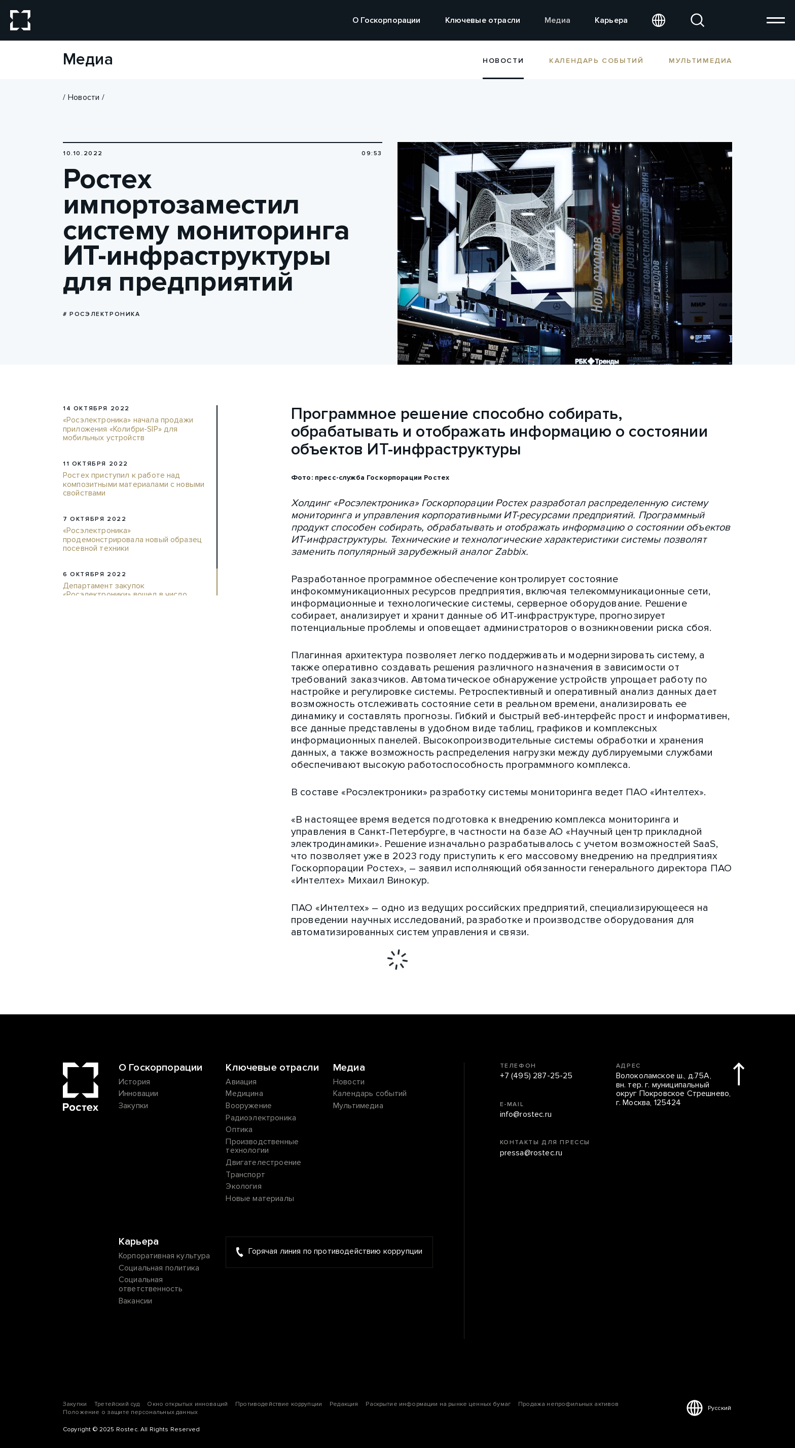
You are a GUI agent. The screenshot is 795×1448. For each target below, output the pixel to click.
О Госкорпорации (386, 20)
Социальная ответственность (151, 1284)
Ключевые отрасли (483, 20)
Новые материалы (260, 1199)
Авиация (241, 1082)
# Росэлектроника (101, 314)
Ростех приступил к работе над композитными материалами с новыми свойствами (133, 484)
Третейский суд (116, 1404)
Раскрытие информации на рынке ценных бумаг (438, 1404)
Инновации (138, 1094)
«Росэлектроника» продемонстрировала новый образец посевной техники (132, 539)
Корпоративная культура (164, 1256)
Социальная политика (159, 1268)
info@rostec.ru (526, 1114)
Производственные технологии (262, 1146)
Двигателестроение (263, 1163)
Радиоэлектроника (261, 1118)
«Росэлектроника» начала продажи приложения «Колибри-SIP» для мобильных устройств (128, 429)
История (134, 1082)
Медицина (244, 1094)
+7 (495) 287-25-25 (536, 1076)
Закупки (133, 1106)
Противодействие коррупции (278, 1404)
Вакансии (135, 1301)
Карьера (611, 20)
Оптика (239, 1130)
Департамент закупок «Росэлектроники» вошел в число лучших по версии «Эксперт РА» (125, 595)
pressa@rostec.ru (531, 1153)
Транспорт (245, 1175)
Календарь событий (596, 60)
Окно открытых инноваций (187, 1404)
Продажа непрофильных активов (568, 1404)
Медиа (557, 20)
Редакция (344, 1404)
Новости (83, 97)
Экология (243, 1186)
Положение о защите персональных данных (130, 1412)
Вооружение (249, 1106)
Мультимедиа (700, 60)
